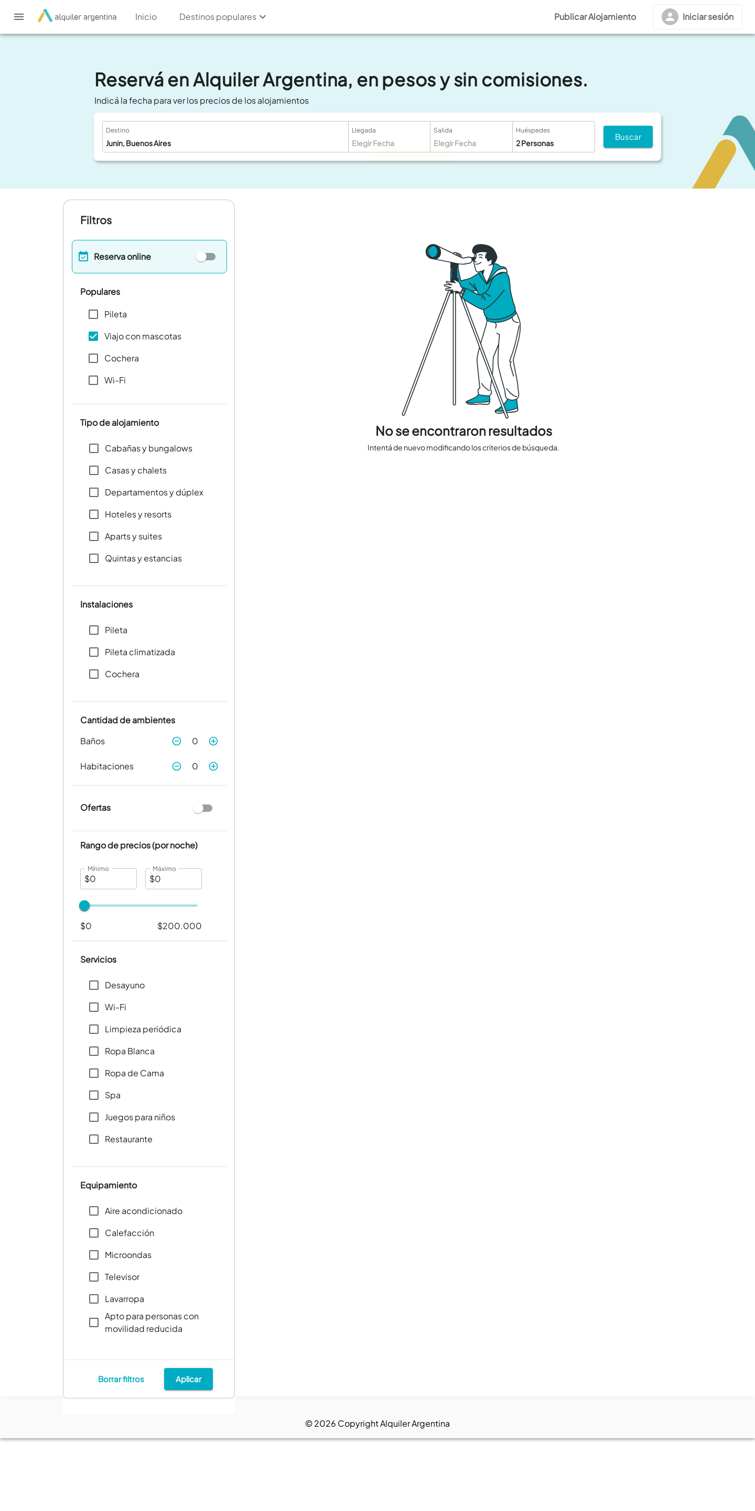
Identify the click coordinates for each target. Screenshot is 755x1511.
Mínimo (98, 868)
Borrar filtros (121, 1452)
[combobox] (208, 143)
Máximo (164, 868)
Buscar (628, 137)
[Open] (340, 143)
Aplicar (188, 1452)
